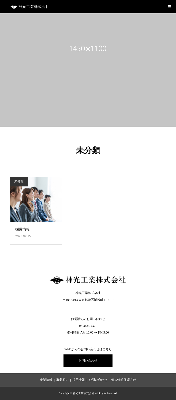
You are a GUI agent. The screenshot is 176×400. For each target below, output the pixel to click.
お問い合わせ (88, 360)
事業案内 (62, 380)
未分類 (19, 181)
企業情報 (46, 380)
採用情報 (22, 229)
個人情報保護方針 (123, 380)
